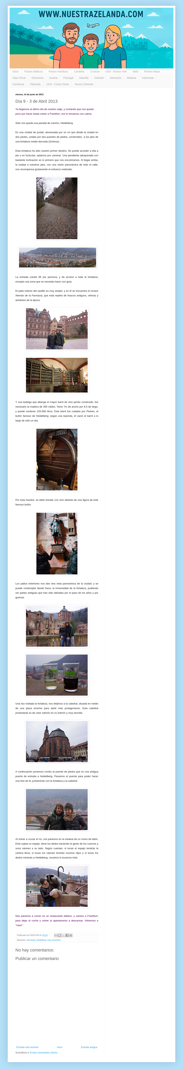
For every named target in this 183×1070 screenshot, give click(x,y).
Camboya (18, 84)
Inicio (15, 71)
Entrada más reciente (27, 1047)
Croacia (94, 71)
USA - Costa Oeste (57, 84)
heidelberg (41, 940)
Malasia (131, 77)
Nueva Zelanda (84, 84)
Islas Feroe (19, 77)
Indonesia (148, 77)
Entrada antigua (89, 1047)
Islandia (83, 77)
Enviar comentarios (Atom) (43, 1052)
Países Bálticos (33, 71)
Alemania (115, 77)
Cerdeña (79, 71)
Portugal (68, 77)
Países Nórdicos (58, 71)
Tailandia (35, 84)
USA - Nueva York (116, 71)
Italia (135, 71)
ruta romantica (53, 940)
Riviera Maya (152, 71)
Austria (53, 77)
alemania (31, 940)
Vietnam (99, 77)
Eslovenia (37, 77)
